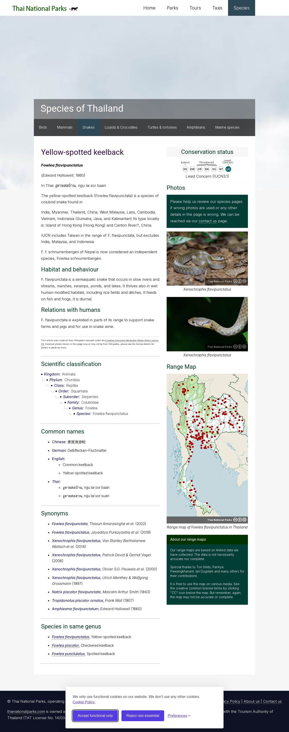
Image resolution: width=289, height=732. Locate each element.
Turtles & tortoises (162, 127)
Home (149, 8)
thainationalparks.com (26, 711)
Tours (195, 8)
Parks (172, 8)
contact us (208, 221)
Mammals (64, 127)
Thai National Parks (45, 10)
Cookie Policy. (84, 702)
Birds (43, 127)
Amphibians (196, 127)
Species (241, 8)
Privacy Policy (228, 701)
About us (252, 701)
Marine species (227, 127)
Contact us (272, 701)
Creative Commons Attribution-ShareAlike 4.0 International (239, 281)
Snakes (88, 127)
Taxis (217, 8)
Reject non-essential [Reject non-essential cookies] (142, 716)
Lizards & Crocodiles (121, 127)
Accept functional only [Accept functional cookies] (95, 716)
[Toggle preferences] (179, 716)
